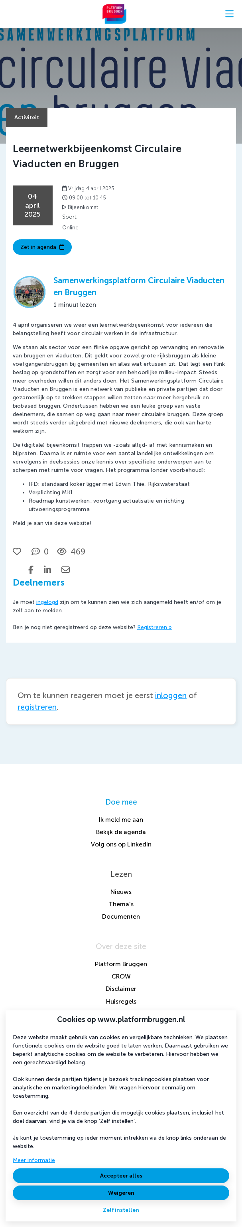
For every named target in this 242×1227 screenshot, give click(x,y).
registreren (37, 707)
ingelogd (47, 602)
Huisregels (121, 1001)
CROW (121, 976)
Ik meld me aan (121, 819)
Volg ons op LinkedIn (121, 844)
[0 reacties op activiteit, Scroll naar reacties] (40, 551)
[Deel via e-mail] (65, 570)
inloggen (171, 695)
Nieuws (121, 892)
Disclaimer (121, 988)
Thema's (121, 904)
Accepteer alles (121, 1175)
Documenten (121, 916)
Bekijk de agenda (121, 832)
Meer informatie (34, 1160)
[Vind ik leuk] (18, 551)
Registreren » (154, 627)
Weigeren (121, 1193)
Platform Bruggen (121, 964)
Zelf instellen (121, 1210)
